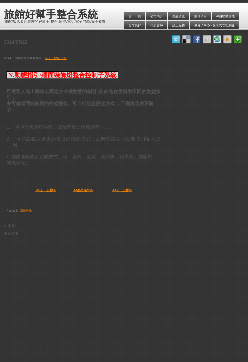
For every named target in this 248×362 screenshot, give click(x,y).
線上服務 (178, 25)
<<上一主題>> (46, 190)
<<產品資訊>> (83, 190)
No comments (56, 58)
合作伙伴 (134, 25)
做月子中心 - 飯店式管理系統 (214, 25)
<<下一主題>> (122, 190)
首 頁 (134, 16)
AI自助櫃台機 (225, 16)
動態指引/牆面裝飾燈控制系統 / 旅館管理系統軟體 (73, 50)
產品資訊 (178, 16)
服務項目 (200, 16)
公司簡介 (156, 16)
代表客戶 (156, 25)
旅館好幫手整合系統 (51, 14)
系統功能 (26, 210)
